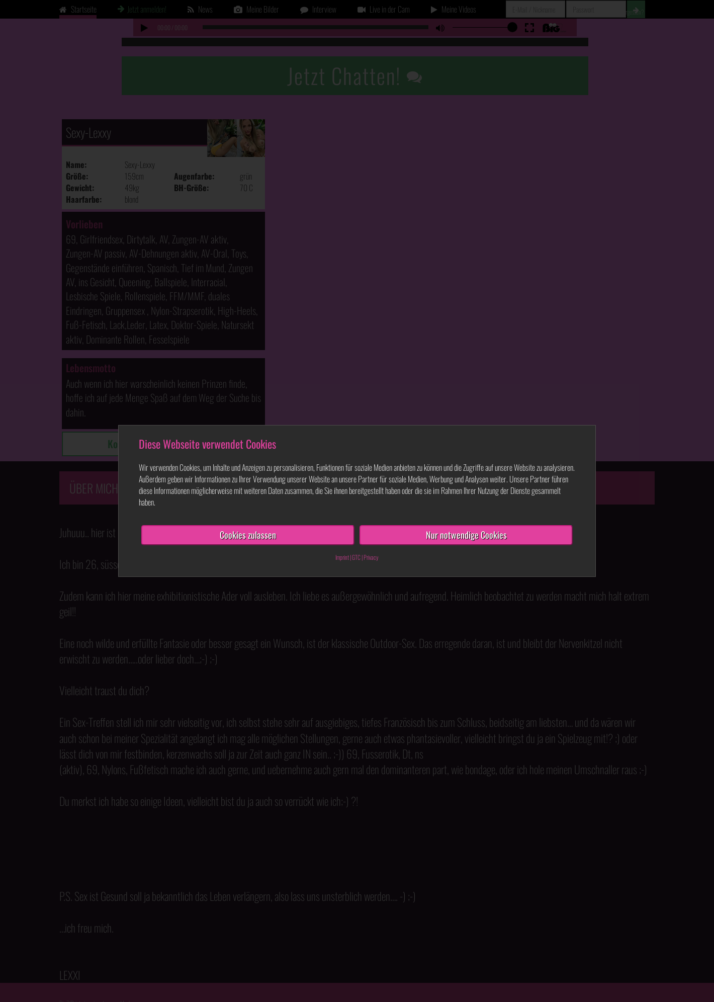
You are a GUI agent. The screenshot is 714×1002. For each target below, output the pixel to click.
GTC (356, 557)
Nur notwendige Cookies (466, 534)
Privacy (371, 557)
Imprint (342, 557)
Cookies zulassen (248, 534)
